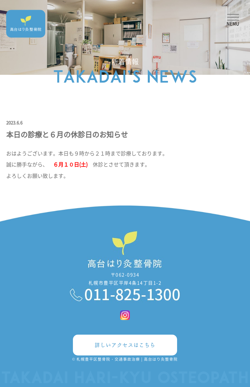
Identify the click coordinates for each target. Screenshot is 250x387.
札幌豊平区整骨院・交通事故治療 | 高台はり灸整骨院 (127, 359)
